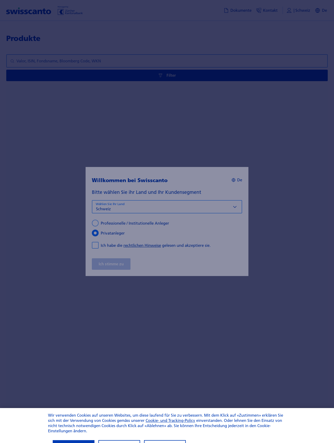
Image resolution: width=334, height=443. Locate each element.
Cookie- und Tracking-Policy (170, 426)
